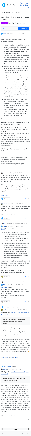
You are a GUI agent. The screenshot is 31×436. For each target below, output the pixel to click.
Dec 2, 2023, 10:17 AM (16, 173)
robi (4, 173)
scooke (5, 203)
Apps (21, 3)
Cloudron (5, 357)
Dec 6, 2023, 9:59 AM (17, 284)
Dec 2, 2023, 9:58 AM (17, 33)
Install (27, 7)
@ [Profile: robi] (3, 229)
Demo (22, 5)
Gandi (11, 357)
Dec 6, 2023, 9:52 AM (17, 226)
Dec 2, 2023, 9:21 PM (17, 203)
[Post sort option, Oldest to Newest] (3, 28)
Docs (27, 5)
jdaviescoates (6, 310)
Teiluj (4, 33)
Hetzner (16, 357)
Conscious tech (4, 195)
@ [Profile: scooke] (4, 287)
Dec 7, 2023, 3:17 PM (17, 369)
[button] (2, 433)
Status (27, 3)
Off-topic (4, 23)
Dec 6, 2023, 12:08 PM (21, 310)
